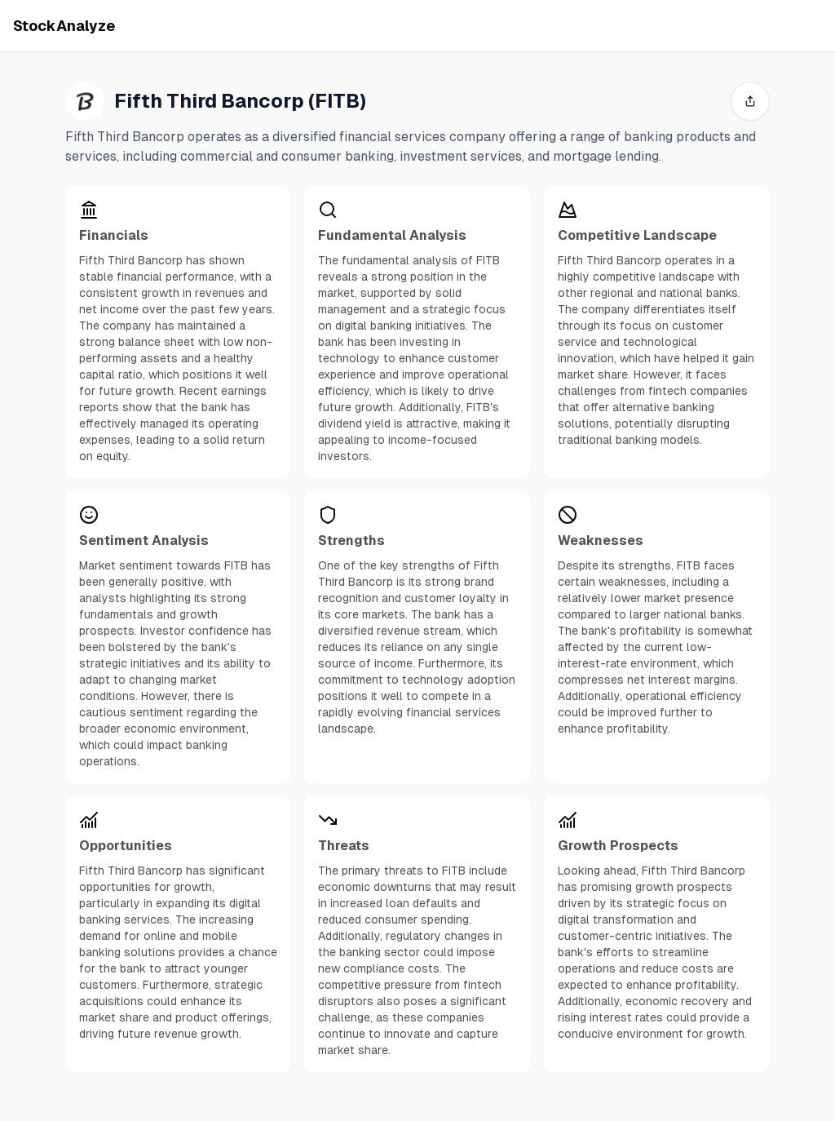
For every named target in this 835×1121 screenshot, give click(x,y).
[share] (750, 101)
